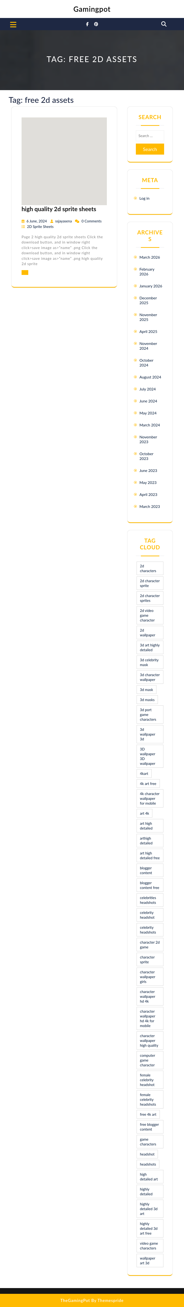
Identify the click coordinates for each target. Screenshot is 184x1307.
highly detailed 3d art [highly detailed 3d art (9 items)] (149, 1209)
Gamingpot (92, 9)
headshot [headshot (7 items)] (147, 1154)
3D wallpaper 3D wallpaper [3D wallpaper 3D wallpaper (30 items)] (147, 756)
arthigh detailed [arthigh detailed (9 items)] (146, 840)
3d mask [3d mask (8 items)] (146, 689)
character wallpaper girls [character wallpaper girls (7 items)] (147, 977)
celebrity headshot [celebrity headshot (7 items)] (147, 914)
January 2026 (150, 286)
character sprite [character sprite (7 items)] (147, 959)
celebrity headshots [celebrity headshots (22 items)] (148, 929)
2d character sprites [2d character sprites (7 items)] (150, 598)
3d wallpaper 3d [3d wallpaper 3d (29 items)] (147, 734)
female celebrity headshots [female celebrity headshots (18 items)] (148, 1099)
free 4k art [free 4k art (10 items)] (148, 1114)
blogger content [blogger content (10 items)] (146, 870)
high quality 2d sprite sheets (59, 208)
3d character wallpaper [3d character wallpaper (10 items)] (150, 677)
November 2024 (148, 345)
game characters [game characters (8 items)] (148, 1141)
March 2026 (149, 257)
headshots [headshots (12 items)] (148, 1164)
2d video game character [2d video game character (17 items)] (147, 615)
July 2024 (147, 389)
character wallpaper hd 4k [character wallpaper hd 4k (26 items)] (147, 996)
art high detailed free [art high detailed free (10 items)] (150, 855)
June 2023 (148, 470)
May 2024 (147, 413)
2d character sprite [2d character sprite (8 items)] (150, 583)
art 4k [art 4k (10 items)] (144, 813)
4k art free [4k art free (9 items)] (148, 783)
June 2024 (148, 401)
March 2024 (149, 425)
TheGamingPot (75, 1300)
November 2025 (148, 317)
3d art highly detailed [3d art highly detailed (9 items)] (150, 647)
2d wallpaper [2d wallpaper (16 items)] (147, 632)
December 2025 (148, 300)
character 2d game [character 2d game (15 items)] (150, 944)
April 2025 (148, 331)
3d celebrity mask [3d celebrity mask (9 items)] (149, 662)
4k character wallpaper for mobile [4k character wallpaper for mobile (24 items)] (150, 798)
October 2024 (146, 362)
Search (150, 149)
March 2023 (149, 506)
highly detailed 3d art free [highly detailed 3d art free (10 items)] (149, 1228)
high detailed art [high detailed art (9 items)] (149, 1176)
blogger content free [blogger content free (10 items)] (149, 885)
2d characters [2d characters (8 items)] (148, 568)
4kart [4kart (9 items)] (144, 773)
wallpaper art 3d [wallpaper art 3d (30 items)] (147, 1260)
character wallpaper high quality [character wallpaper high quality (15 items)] (149, 1040)
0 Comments (91, 221)
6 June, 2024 (37, 221)
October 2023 (146, 456)
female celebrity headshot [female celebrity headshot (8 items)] (147, 1080)
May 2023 (147, 482)
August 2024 (150, 377)
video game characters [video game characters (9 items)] (149, 1245)
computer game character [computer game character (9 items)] (147, 1060)
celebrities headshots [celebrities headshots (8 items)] (148, 900)
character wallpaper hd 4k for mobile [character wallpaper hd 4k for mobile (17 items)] (147, 1018)
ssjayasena (64, 221)
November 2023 (148, 439)
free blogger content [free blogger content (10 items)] (149, 1126)
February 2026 (146, 271)
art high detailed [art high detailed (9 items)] (146, 825)
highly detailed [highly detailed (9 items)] (146, 1191)
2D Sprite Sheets (40, 226)
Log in (144, 198)
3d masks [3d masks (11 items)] (147, 699)
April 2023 (148, 494)
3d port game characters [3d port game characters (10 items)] (148, 714)
